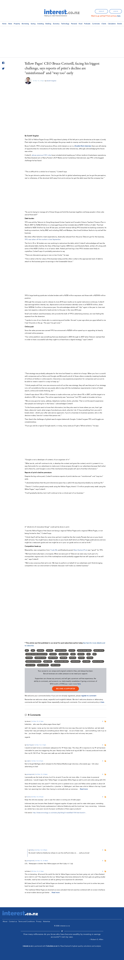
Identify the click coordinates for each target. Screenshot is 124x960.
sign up (101, 11)
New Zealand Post (81, 550)
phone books (75, 661)
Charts (103, 24)
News (10, 24)
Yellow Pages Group (84, 650)
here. (119, 16)
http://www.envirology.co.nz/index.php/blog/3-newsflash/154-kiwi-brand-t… (60, 813)
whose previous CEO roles (41, 155)
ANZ (33, 650)
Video (73, 654)
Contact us (13, 921)
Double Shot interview (33, 661)
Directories (47, 661)
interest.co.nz (28, 946)
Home (4, 24)
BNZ (27, 650)
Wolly (32, 850)
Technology (65, 24)
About (5, 921)
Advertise (46, 921)
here (79, 684)
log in (115, 11)
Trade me (63, 658)
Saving (33, 24)
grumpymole (30, 774)
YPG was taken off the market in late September (43, 239)
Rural (80, 24)
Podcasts (87, 24)
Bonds (119, 24)
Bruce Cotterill (98, 661)
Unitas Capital (98, 650)
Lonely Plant (64, 654)
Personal (74, 24)
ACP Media (86, 661)
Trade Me (53, 550)
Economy (56, 24)
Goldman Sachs (61, 650)
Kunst (28, 797)
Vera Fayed (29, 745)
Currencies (96, 24)
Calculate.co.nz (51, 946)
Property (17, 24)
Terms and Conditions (26, 921)
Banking (48, 24)
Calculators (112, 24)
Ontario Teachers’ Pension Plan (36, 654)
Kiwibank (40, 650)
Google (89, 658)
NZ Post (71, 650)
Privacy (38, 921)
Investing (40, 24)
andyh (28, 761)
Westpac (49, 650)
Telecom (72, 658)
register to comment (88, 696)
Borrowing (25, 24)
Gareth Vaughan (51, 81)
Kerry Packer (53, 658)
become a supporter (65, 689)
